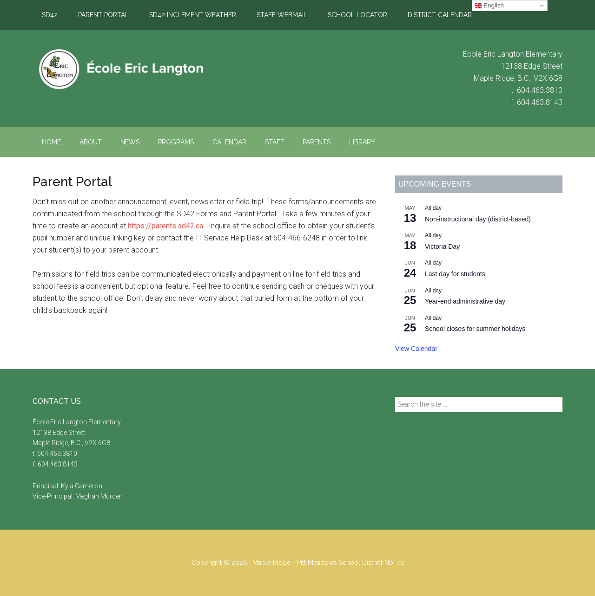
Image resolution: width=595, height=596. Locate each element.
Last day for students (455, 274)
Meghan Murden (99, 496)
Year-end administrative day (465, 301)
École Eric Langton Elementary (121, 69)
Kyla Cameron (81, 486)
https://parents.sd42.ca (165, 225)
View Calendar (416, 348)
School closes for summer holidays (475, 328)
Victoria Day (442, 246)
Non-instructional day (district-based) (478, 219)
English (489, 5)
